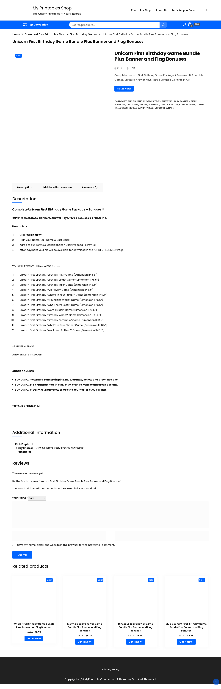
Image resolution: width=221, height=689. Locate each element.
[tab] (24, 187)
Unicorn (160, 108)
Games (201, 104)
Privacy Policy (110, 669)
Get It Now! (124, 88)
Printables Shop (141, 10)
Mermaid (134, 108)
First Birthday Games (141, 101)
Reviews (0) (90, 187)
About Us (161, 10)
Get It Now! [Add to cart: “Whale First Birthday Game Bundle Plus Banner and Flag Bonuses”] (34, 638)
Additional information (57, 187)
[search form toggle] (206, 10)
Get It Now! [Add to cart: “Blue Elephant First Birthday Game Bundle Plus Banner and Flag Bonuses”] (186, 641)
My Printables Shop (52, 8)
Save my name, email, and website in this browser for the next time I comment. (66, 545)
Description (24, 187)
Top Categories (35, 24)
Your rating (20, 498)
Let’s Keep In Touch (184, 10)
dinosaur (132, 104)
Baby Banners (182, 101)
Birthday (119, 104)
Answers (167, 101)
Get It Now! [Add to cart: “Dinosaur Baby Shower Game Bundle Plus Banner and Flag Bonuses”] (136, 641)
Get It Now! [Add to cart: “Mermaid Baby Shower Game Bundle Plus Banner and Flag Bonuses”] (85, 641)
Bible (193, 101)
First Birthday (169, 104)
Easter (143, 104)
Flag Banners (187, 104)
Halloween (121, 108)
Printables (146, 108)
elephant (154, 104)
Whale (170, 108)
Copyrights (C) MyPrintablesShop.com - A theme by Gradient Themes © (110, 679)
